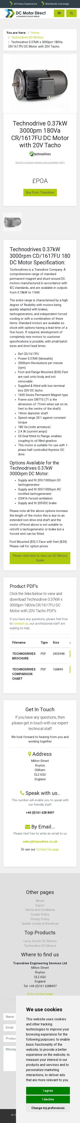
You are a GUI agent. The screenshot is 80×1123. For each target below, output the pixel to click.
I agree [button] (48, 1090)
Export (40, 905)
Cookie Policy (40, 914)
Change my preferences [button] (48, 1108)
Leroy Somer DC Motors (40, 941)
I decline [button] (48, 1099)
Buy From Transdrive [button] (40, 192)
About (40, 901)
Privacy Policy (40, 919)
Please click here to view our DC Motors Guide (40, 558)
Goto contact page (40, 994)
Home (35, 33)
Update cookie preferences (40, 923)
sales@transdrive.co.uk (40, 841)
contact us (20, 623)
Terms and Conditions (40, 910)
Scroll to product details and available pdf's (40, 162)
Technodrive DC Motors (27, 37)
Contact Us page (47, 849)
